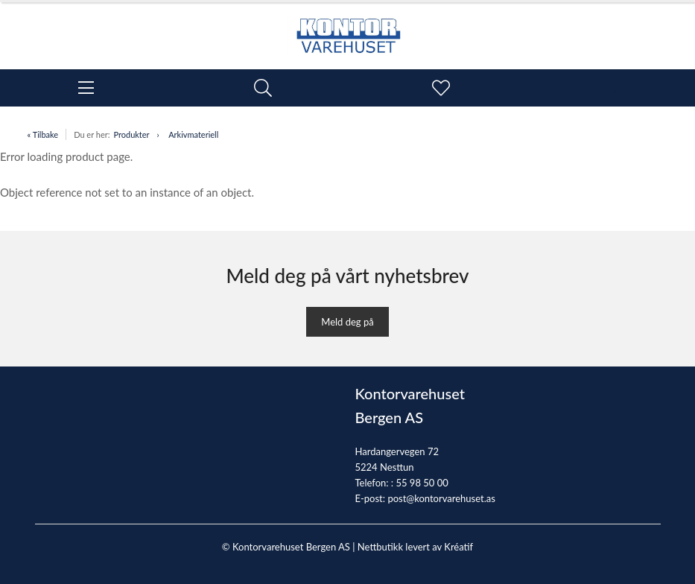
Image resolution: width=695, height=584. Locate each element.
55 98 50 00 (422, 483)
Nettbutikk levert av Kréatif (415, 547)
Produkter (131, 134)
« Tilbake (43, 134)
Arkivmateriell (193, 134)
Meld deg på (347, 322)
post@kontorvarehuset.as (441, 498)
